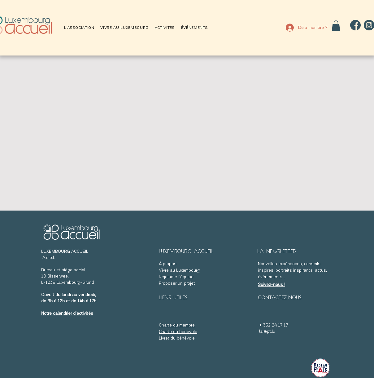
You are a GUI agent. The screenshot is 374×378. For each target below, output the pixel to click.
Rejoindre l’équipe (177, 277)
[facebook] (355, 25)
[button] (79, 27)
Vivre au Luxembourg (179, 270)
